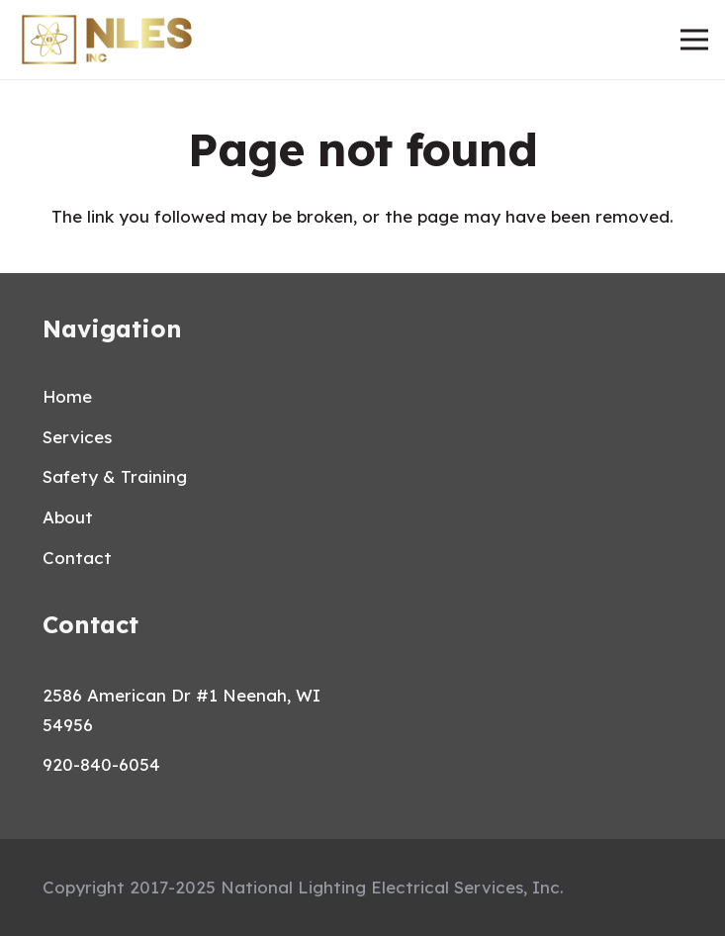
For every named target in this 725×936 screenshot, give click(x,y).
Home (67, 396)
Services (77, 436)
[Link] (107, 39)
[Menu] (694, 39)
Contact (77, 557)
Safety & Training (115, 476)
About (68, 517)
